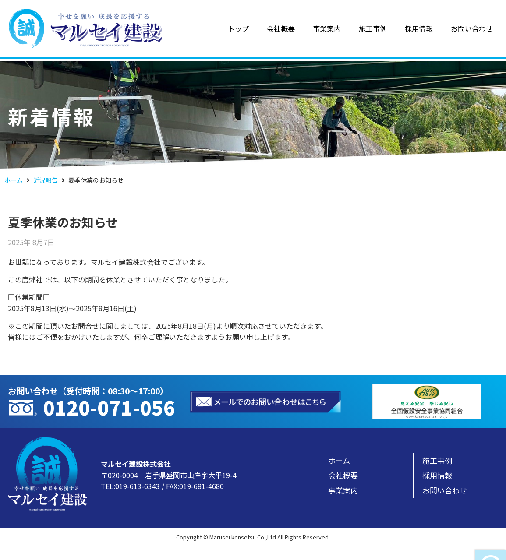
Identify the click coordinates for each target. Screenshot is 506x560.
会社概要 (281, 28)
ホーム (13, 180)
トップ (238, 28)
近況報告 (45, 180)
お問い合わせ (472, 28)
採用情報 (419, 28)
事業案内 (327, 28)
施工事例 (373, 28)
